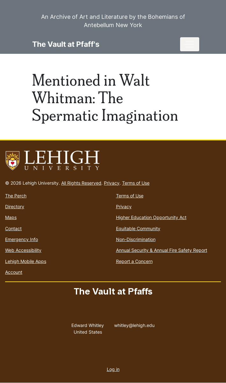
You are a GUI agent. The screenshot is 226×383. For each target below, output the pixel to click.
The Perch (15, 196)
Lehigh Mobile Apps (25, 261)
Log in (113, 369)
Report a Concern (134, 261)
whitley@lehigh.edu (134, 323)
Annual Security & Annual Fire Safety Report (161, 250)
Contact (13, 228)
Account (13, 272)
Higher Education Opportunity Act (151, 217)
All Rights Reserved (81, 183)
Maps (11, 217)
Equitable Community (138, 228)
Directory (14, 206)
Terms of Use (135, 183)
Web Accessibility (23, 250)
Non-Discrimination (136, 239)
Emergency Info (21, 239)
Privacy (112, 183)
